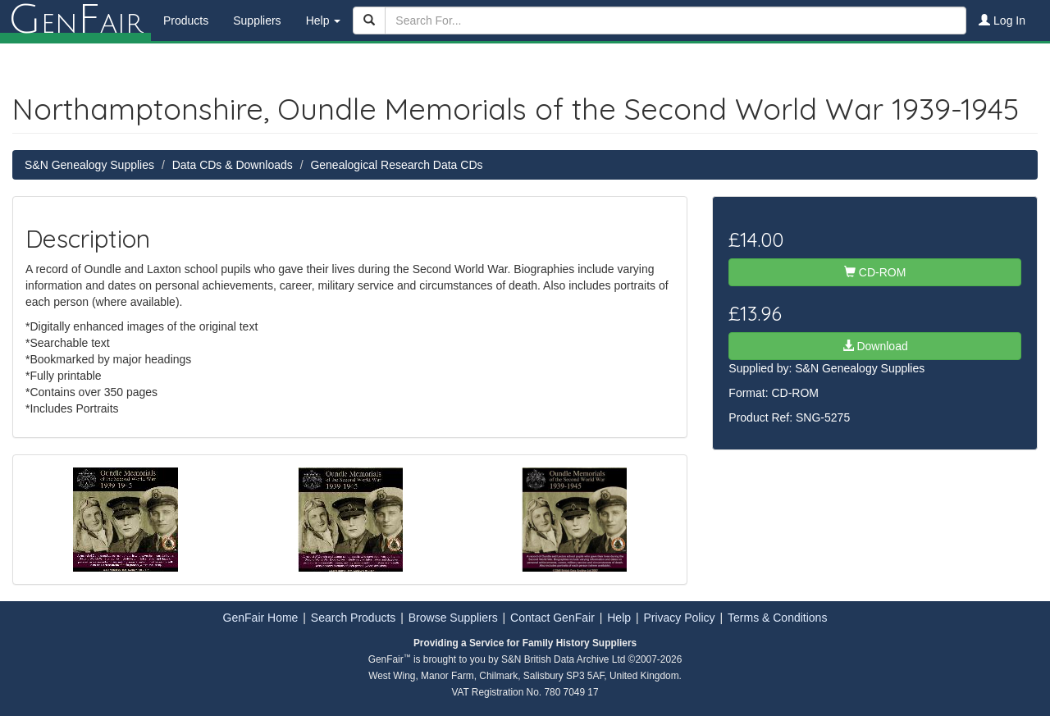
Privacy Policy (678, 617)
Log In (1002, 20)
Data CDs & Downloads (232, 164)
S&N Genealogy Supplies (89, 164)
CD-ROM (875, 272)
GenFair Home (261, 617)
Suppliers (257, 20)
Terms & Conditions (777, 617)
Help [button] (323, 20)
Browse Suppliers (453, 617)
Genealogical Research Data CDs (396, 164)
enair (75, 20)
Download (875, 346)
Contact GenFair (552, 617)
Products (185, 20)
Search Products (353, 617)
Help (619, 617)
